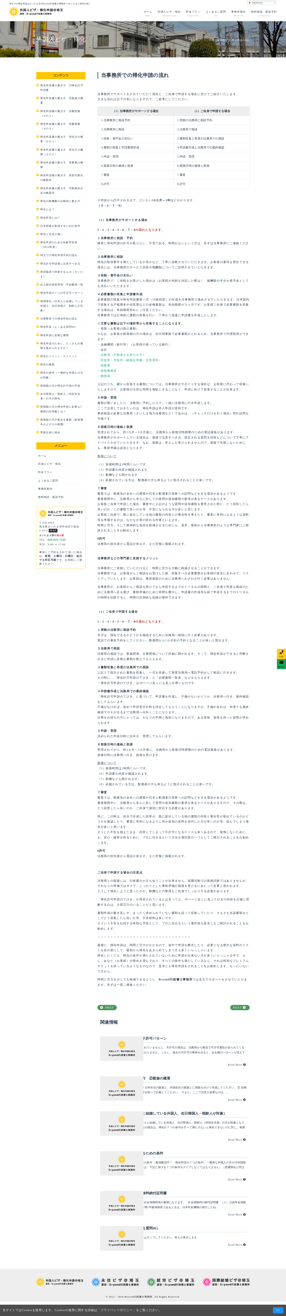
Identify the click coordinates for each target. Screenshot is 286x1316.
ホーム (42, 455)
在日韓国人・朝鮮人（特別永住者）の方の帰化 (60, 396)
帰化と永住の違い (51, 234)
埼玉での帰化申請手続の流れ (59, 255)
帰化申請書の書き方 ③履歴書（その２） (60, 126)
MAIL (281, 666)
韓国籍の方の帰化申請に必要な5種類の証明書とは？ (61, 409)
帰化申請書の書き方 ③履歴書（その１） (60, 113)
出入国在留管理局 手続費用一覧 (61, 284)
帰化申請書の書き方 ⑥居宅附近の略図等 (61, 177)
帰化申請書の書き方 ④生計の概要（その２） (61, 152)
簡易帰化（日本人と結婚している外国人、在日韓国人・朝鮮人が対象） (61, 306)
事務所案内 (45, 488)
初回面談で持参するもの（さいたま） (61, 274)
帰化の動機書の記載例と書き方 (60, 201)
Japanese (255, 2)
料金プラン (45, 472)
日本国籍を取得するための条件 (60, 226)
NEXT (239, 1007)
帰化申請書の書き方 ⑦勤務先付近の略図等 (61, 190)
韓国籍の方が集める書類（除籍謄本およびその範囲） (61, 422)
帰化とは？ (47, 209)
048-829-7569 (57, 539)
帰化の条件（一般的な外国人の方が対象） (61, 375)
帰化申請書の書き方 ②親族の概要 (61, 100)
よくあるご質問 (48, 480)
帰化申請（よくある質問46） (59, 327)
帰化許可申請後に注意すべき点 (60, 263)
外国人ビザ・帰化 (49, 464)
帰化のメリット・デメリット (59, 356)
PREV (107, 1007)
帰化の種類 (47, 364)
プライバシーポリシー (117, 1310)
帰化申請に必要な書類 (54, 335)
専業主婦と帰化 (50, 432)
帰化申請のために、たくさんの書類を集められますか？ (61, 345)
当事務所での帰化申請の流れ (59, 318)
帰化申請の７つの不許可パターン (61, 293)
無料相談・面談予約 (51, 497)
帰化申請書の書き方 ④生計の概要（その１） (61, 139)
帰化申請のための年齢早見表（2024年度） (59, 244)
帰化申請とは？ (50, 217)
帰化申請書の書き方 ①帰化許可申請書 (61, 87)
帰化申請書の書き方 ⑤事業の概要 (61, 165)
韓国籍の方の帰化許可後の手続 (60, 385)
